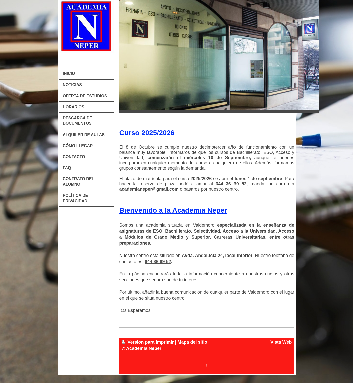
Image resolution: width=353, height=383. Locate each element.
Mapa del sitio (192, 342)
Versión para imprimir (148, 342)
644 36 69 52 (158, 261)
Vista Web (281, 342)
